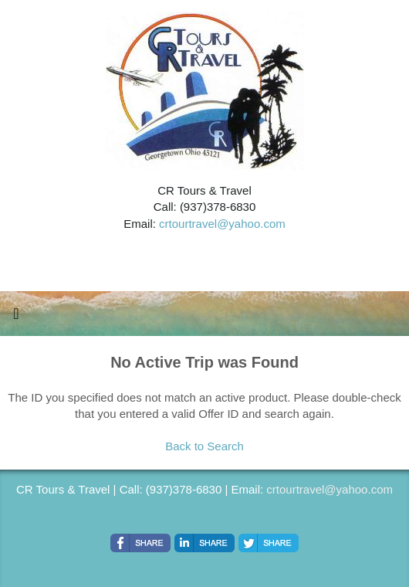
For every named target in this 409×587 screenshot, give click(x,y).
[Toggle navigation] (16, 317)
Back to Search (204, 446)
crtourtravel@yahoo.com (222, 223)
